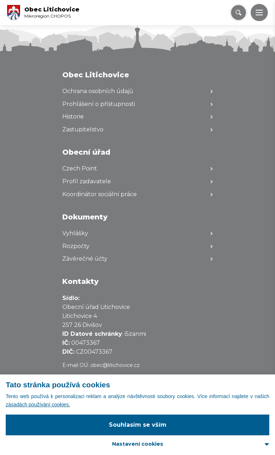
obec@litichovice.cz (115, 365)
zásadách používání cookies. (38, 404)
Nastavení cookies (137, 444)
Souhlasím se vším (138, 424)
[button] (259, 12)
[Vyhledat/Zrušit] (238, 12)
